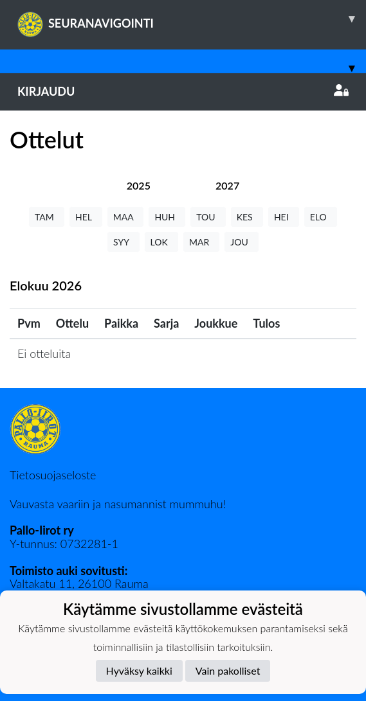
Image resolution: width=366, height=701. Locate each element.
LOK (161, 241)
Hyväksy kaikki (139, 670)
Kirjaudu (183, 91)
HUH (166, 216)
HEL (85, 216)
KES (247, 216)
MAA (125, 216)
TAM (47, 216)
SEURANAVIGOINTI (191, 18)
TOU (208, 216)
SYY (123, 241)
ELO (320, 216)
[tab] (138, 185)
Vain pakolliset (228, 670)
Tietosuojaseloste (53, 475)
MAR (201, 241)
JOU (241, 241)
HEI (283, 216)
